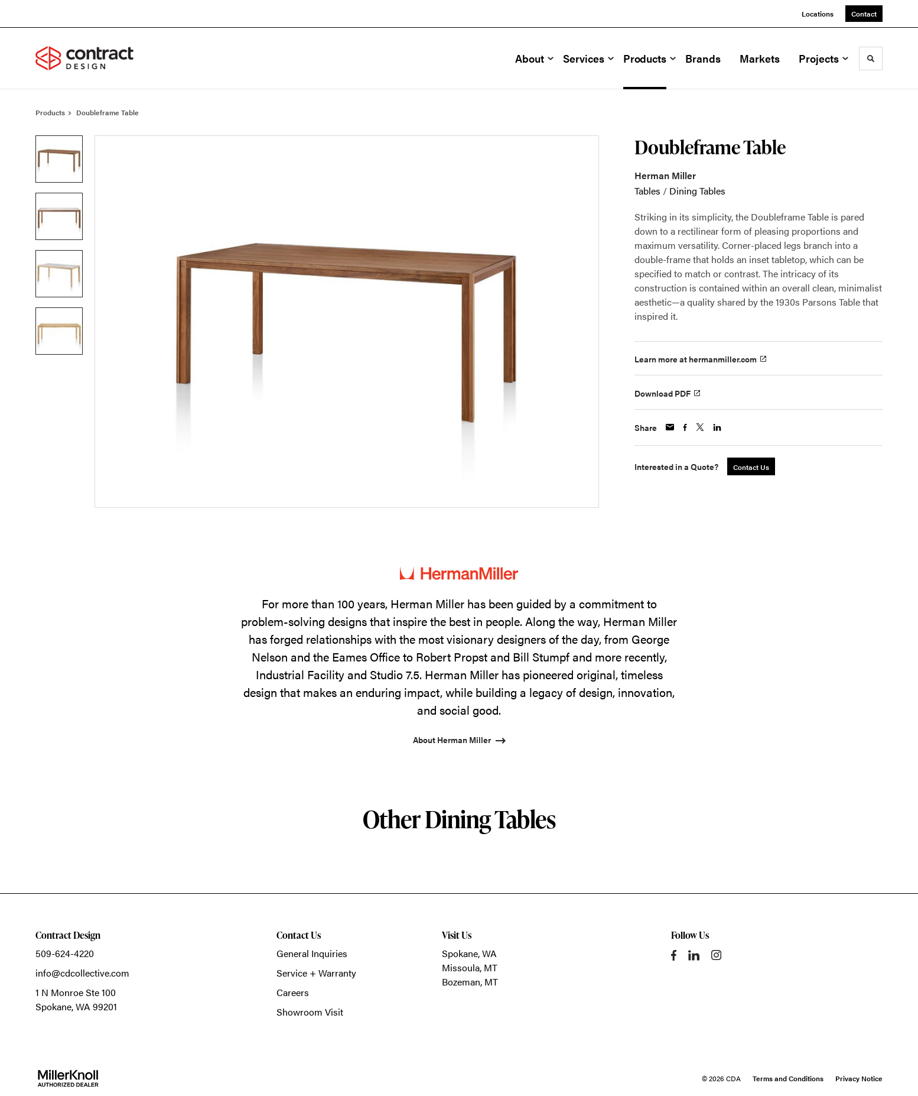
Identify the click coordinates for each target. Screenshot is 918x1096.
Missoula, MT (469, 967)
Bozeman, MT (470, 981)
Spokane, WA (469, 953)
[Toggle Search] (871, 58)
